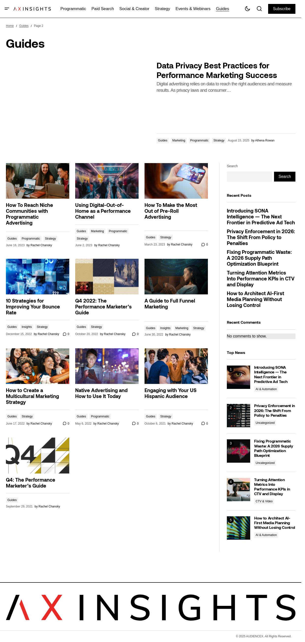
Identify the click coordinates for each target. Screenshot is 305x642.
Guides (24, 26)
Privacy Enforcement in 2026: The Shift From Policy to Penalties (261, 238)
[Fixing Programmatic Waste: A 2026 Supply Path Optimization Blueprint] (238, 451)
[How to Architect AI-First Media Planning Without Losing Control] (238, 528)
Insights (27, 327)
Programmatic (199, 140)
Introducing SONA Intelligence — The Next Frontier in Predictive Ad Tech (261, 217)
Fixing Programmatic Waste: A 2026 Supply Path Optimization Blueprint (259, 258)
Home (10, 26)
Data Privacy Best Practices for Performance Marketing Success (217, 71)
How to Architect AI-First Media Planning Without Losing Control (255, 300)
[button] (7, 9)
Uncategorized (265, 423)
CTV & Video (264, 501)
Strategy (218, 140)
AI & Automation (266, 389)
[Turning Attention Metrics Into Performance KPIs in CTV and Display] (238, 489)
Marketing (178, 140)
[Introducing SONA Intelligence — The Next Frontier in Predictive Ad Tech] (238, 377)
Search (232, 166)
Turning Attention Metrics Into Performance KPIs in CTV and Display (260, 279)
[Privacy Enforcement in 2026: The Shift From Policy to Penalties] (238, 415)
